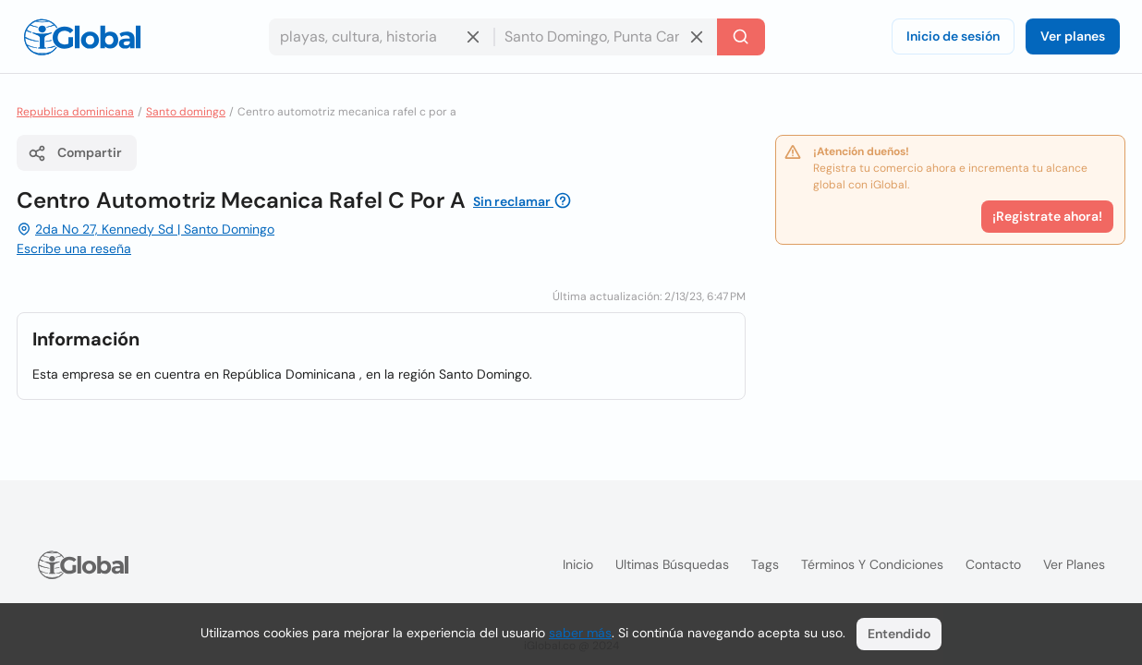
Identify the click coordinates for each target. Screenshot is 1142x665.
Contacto (993, 564)
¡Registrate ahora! (1047, 216)
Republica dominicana (75, 111)
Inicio (578, 564)
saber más (580, 632)
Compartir (75, 153)
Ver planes (1072, 36)
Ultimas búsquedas (672, 564)
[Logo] (82, 36)
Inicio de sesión (953, 36)
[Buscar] (741, 36)
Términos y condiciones (872, 564)
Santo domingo (185, 111)
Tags (765, 564)
